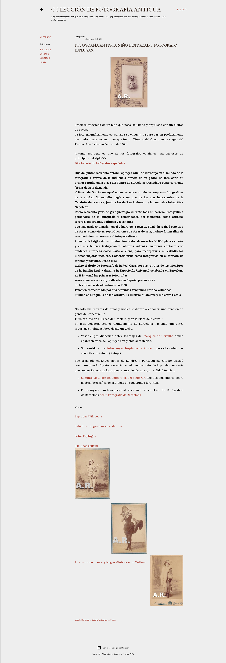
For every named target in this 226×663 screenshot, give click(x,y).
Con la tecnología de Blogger (113, 648)
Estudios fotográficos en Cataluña (98, 426)
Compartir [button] (45, 36)
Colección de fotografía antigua (106, 9)
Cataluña (44, 53)
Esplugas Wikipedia (88, 416)
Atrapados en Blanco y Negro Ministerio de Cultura (110, 562)
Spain (43, 62)
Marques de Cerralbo (158, 336)
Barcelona (45, 49)
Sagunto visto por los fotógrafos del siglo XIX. (113, 377)
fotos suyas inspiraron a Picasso (130, 348)
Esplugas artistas (87, 446)
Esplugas (45, 57)
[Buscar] (182, 9)
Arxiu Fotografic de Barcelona (120, 395)
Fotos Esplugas (85, 436)
